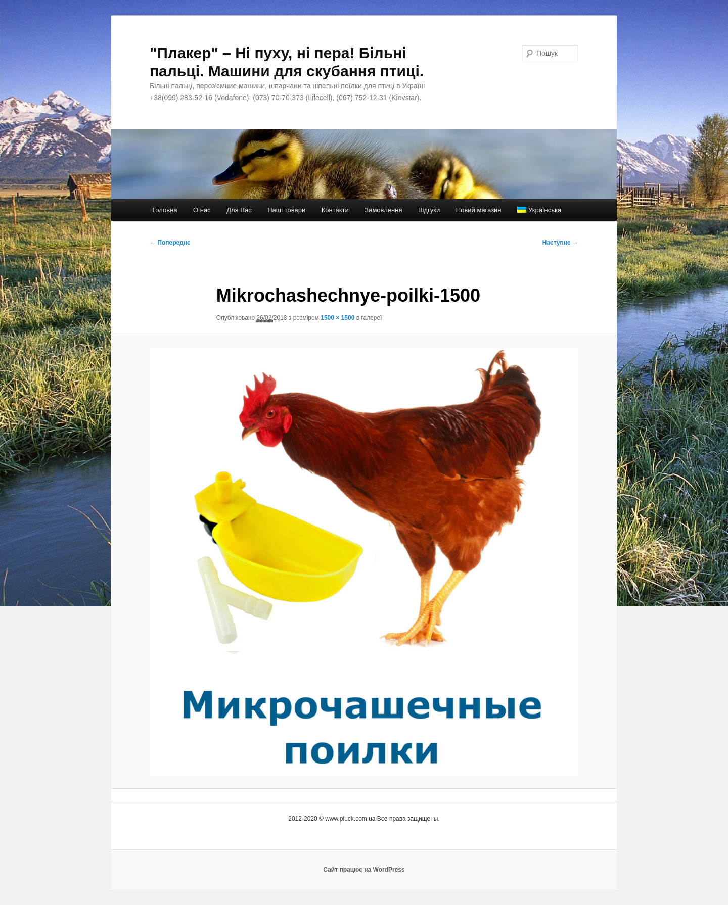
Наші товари (286, 210)
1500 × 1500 (337, 317)
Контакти (335, 210)
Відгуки (429, 210)
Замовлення (383, 210)
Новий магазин (479, 210)
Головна (164, 210)
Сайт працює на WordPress (363, 869)
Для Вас (238, 210)
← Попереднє (170, 242)
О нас (202, 210)
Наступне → (560, 242)
